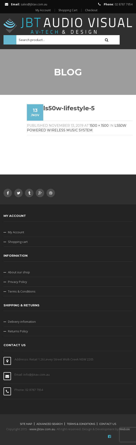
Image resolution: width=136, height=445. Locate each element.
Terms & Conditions (22, 291)
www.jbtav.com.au (42, 429)
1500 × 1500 (99, 125)
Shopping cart (18, 242)
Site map (26, 424)
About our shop (19, 272)
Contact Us (107, 424)
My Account (43, 10)
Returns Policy (18, 331)
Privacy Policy (17, 282)
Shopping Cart (67, 10)
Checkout (91, 10)
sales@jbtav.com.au (34, 4)
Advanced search (49, 424)
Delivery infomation (22, 321)
